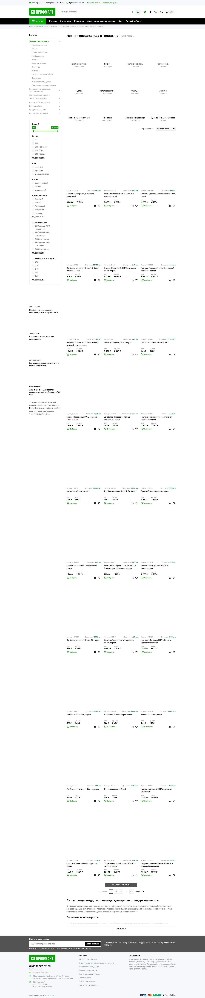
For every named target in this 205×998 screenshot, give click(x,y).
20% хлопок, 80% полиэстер (42, 227)
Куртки (35, 60)
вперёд (139, 891)
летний (38, 186)
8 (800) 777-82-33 (75, 3)
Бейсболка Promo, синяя (151, 715)
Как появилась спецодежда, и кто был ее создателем (44, 364)
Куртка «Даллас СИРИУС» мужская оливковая (156, 790)
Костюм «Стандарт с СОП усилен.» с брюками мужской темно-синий (120, 567)
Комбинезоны (38, 56)
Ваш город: (35, 3)
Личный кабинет (134, 21)
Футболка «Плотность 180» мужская (83, 789)
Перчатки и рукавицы (45, 113)
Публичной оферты (83, 948)
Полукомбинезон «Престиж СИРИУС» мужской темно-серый (83, 344)
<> (36, 140)
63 (131, 891)
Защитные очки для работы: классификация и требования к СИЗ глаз (45, 392)
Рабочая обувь (45, 106)
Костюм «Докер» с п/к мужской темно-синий (158, 195)
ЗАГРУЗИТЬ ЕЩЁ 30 (121, 885)
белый (38, 203)
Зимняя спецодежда (45, 99)
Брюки (35, 49)
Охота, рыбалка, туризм (45, 102)
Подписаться (93, 944)
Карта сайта (49, 995)
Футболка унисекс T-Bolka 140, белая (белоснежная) (83, 269)
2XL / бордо (40, 154)
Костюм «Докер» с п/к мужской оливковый (80, 195)
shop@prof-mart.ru (54, 3)
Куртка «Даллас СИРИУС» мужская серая (82, 864)
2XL (36, 143)
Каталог (38, 21)
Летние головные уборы (42, 74)
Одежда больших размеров (44, 85)
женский (39, 167)
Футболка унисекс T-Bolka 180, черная (83, 640)
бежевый (39, 199)
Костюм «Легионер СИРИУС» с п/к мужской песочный (156, 641)
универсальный (42, 174)
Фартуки (36, 67)
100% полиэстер (42, 239)
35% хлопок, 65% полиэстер (42, 234)
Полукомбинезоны (40, 52)
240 (37, 269)
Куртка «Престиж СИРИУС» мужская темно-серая (120, 269)
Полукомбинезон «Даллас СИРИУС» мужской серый (119, 864)
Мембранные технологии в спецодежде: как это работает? (43, 311)
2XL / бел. (39, 150)
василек (38, 213)
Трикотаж (36, 78)
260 (37, 276)
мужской (39, 170)
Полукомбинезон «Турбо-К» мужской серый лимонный (157, 269)
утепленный (40, 190)
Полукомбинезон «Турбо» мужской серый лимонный (156, 418)
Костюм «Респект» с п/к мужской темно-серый (119, 641)
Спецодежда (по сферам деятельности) (45, 90)
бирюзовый (40, 206)
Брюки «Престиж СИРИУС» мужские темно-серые (82, 418)
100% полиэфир (42, 249)
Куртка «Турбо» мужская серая (117, 343)
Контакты (79, 21)
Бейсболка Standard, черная (79, 715)
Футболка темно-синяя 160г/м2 (155, 343)
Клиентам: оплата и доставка (101, 21)
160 (36, 272)
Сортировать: (147, 128)
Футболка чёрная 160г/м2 (78, 491)
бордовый (39, 210)
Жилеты (35, 71)
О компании (65, 21)
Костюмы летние (39, 45)
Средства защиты (45, 110)
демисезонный (41, 183)
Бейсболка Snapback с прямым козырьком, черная (117, 418)
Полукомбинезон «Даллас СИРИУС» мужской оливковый (157, 864)
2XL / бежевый (41, 147)
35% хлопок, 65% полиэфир (42, 244)
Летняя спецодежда (45, 41)
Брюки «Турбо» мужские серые (155, 491)
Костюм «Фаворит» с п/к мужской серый (82, 567)
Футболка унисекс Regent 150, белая (120, 491)
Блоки (32, 408)
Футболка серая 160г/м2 (115, 789)
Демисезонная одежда (39, 95)
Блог (120, 21)
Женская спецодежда (41, 82)
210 (36, 262)
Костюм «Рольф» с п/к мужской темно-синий (155, 567)
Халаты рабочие (39, 63)
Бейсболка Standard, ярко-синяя (118, 715)
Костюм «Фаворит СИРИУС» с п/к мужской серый (119, 195)
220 (37, 265)
